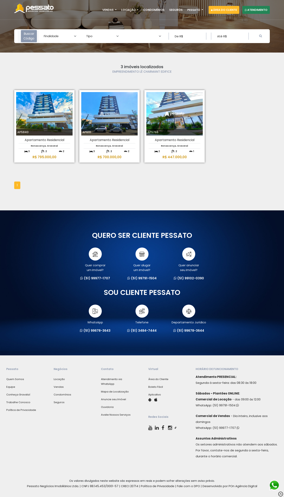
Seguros (176, 10)
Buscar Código (28, 36)
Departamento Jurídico (189, 314)
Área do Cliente (224, 10)
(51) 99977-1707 (226, 428)
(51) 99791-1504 (226, 405)
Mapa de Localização (115, 391)
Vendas (108, 10)
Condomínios (153, 10)
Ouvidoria (107, 407)
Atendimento (256, 10)
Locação (128, 10)
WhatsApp (95, 314)
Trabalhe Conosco (18, 402)
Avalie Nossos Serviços (116, 415)
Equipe (10, 387)
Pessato (194, 10)
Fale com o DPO (188, 486)
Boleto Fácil (155, 387)
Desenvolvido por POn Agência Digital (230, 486)
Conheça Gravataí (18, 394)
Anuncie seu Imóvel (113, 399)
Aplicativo (154, 394)
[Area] (60, 36)
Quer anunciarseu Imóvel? (188, 260)
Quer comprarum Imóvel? (95, 260)
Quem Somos (15, 379)
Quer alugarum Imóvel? (141, 260)
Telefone (142, 314)
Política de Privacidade (21, 410)
